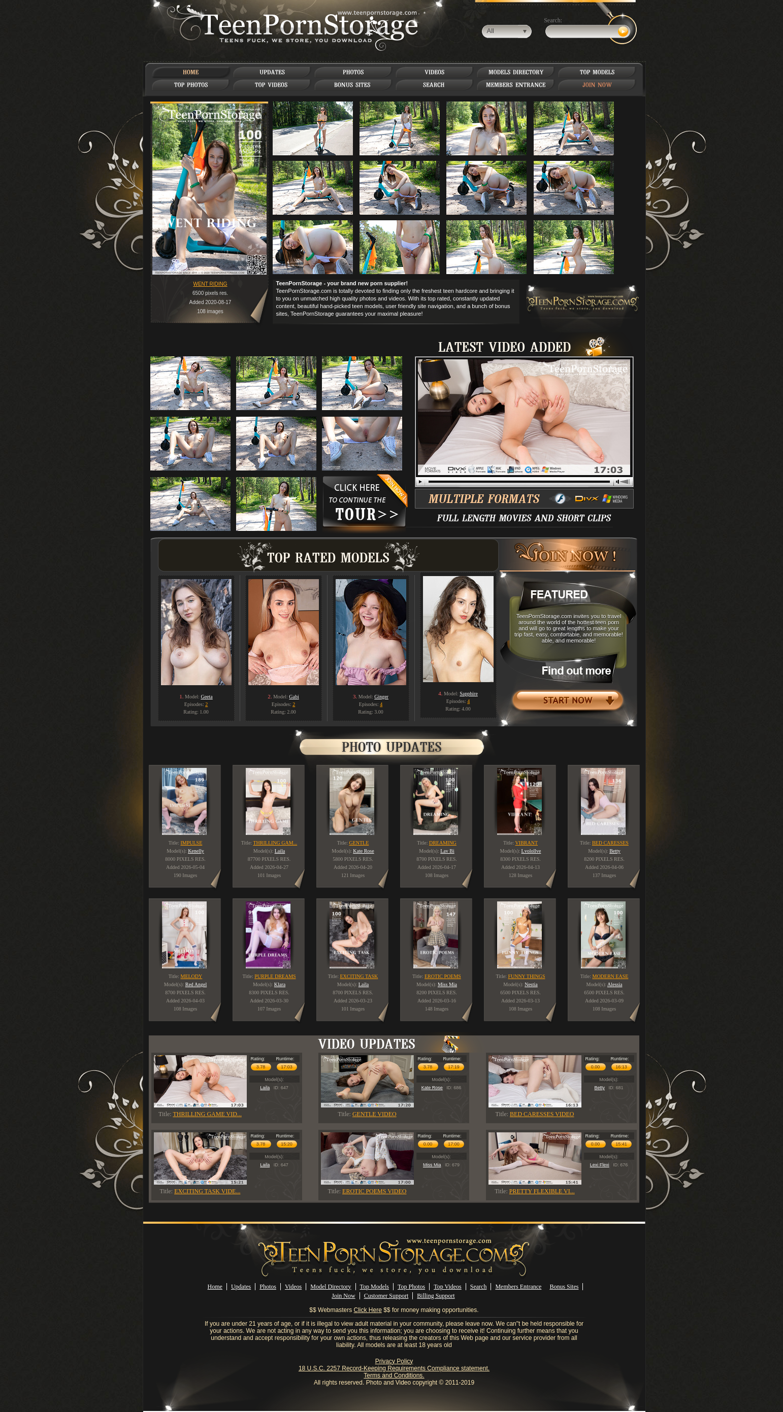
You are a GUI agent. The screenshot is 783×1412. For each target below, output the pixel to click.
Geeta (206, 696)
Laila (265, 1087)
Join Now (343, 1295)
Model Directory (330, 1286)
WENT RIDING (210, 284)
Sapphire (469, 693)
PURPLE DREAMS (275, 976)
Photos (267, 1286)
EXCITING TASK (359, 976)
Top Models (374, 1286)
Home (215, 1286)
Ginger (381, 696)
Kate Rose (432, 1087)
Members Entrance (518, 1286)
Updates (241, 1286)
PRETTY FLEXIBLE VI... (542, 1191)
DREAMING (442, 843)
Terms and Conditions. (394, 1375)
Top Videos (448, 1286)
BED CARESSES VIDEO (542, 1114)
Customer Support (386, 1295)
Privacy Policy (394, 1361)
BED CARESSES (610, 843)
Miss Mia (432, 1164)
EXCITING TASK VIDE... (207, 1191)
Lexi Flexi (599, 1164)
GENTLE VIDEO (374, 1114)
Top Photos (411, 1286)
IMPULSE (192, 843)
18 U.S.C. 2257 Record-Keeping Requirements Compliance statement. (394, 1368)
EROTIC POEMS (443, 976)
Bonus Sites (563, 1286)
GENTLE (359, 843)
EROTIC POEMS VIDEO (374, 1191)
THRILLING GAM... (275, 843)
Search (478, 1286)
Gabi (294, 696)
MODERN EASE (610, 976)
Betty (599, 1087)
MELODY (192, 976)
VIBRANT (526, 843)
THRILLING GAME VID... (207, 1114)
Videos (293, 1286)
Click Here (368, 1310)
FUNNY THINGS (526, 976)
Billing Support (435, 1295)
